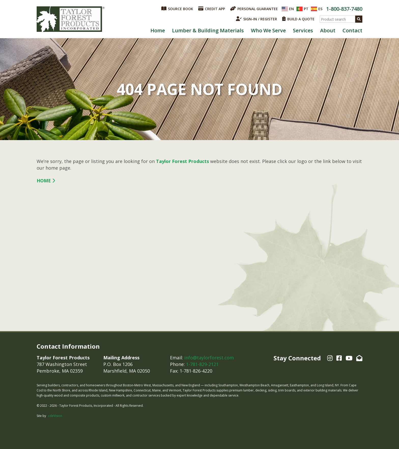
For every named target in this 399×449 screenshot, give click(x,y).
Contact (352, 30)
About (327, 30)
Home (157, 30)
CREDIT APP (211, 8)
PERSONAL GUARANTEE (254, 8)
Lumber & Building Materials (208, 30)
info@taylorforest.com (209, 358)
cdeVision (55, 416)
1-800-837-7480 (344, 8)
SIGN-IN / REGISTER (256, 18)
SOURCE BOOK (177, 8)
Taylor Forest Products (71, 19)
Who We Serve (268, 30)
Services (303, 30)
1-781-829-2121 (202, 364)
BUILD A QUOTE (298, 18)
